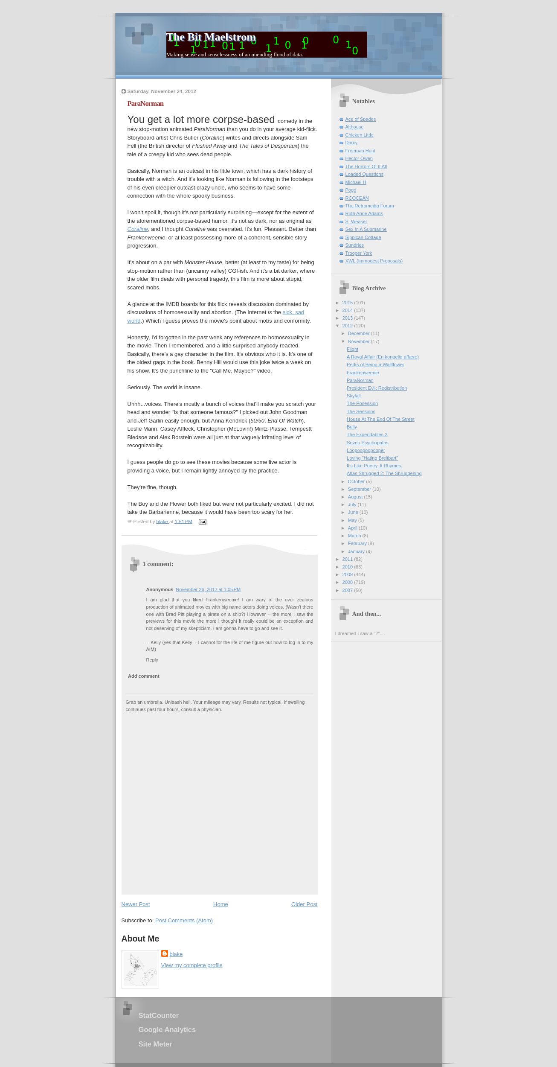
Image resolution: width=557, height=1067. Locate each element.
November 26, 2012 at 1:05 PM (208, 589)
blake (176, 954)
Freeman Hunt (360, 150)
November (359, 341)
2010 (348, 566)
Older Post (304, 904)
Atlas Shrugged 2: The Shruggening (384, 473)
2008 (348, 582)
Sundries (354, 245)
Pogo (351, 189)
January (357, 551)
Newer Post (136, 904)
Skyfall (354, 395)
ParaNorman (360, 380)
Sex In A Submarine (366, 229)
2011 (348, 559)
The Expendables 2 (367, 434)
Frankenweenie (363, 372)
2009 (348, 574)
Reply (152, 659)
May (353, 520)
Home (220, 904)
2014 (348, 310)
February (358, 543)
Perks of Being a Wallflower (375, 364)
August (356, 496)
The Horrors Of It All (366, 166)
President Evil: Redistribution (377, 388)
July (353, 504)
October (357, 481)
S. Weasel (356, 221)
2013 (348, 318)
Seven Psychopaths (368, 442)
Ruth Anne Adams (364, 213)
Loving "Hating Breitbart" (372, 458)
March (355, 535)
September (360, 489)
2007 (348, 590)
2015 (348, 302)
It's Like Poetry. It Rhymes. (374, 465)
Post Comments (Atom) (184, 920)
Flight (352, 349)
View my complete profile (192, 965)
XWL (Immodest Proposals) (374, 260)
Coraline (138, 229)
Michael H (355, 182)
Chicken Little (359, 134)
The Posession (362, 403)
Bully (352, 426)
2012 (348, 325)
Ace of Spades (360, 119)
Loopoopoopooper (366, 450)
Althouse (354, 126)
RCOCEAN (357, 198)
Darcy (351, 142)
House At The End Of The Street (381, 419)
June (354, 512)
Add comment (144, 676)
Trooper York (358, 253)
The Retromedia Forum (369, 205)
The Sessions (361, 411)
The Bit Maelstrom (211, 37)
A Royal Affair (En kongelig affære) (383, 356)
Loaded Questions (364, 174)
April (353, 528)
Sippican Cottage (363, 237)
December (359, 333)
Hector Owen (359, 158)
